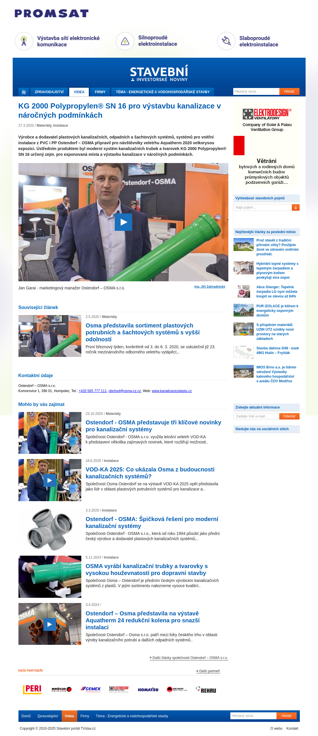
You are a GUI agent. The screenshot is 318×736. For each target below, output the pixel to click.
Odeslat (289, 416)
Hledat (289, 91)
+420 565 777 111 (93, 391)
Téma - (163, 92)
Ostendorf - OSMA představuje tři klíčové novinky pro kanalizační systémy (153, 425)
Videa (79, 92)
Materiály (44, 125)
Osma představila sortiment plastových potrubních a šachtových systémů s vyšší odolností (143, 332)
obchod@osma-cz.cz (125, 391)
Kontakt (292, 728)
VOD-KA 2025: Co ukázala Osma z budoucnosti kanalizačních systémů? (150, 473)
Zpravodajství (47, 716)
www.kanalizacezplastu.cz (172, 391)
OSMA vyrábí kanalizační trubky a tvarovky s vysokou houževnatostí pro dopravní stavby (147, 569)
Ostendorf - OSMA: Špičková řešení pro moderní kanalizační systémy (152, 522)
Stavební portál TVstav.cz (76, 728)
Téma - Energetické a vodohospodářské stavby (132, 716)
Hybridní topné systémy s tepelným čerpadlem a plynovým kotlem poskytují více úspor (278, 271)
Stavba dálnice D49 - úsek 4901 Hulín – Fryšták (278, 350)
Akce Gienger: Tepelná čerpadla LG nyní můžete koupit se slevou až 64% (277, 291)
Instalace (60, 125)
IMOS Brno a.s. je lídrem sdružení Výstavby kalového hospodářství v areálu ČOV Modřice (276, 374)
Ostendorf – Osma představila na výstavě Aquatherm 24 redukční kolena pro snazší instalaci (143, 620)
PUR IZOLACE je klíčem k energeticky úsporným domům (277, 310)
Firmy (100, 92)
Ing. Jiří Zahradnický (210, 286)
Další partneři (209, 671)
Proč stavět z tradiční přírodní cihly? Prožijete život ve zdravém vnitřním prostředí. (278, 247)
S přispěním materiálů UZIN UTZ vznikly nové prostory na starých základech (275, 332)
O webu (276, 728)
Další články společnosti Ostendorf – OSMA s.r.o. (190, 658)
